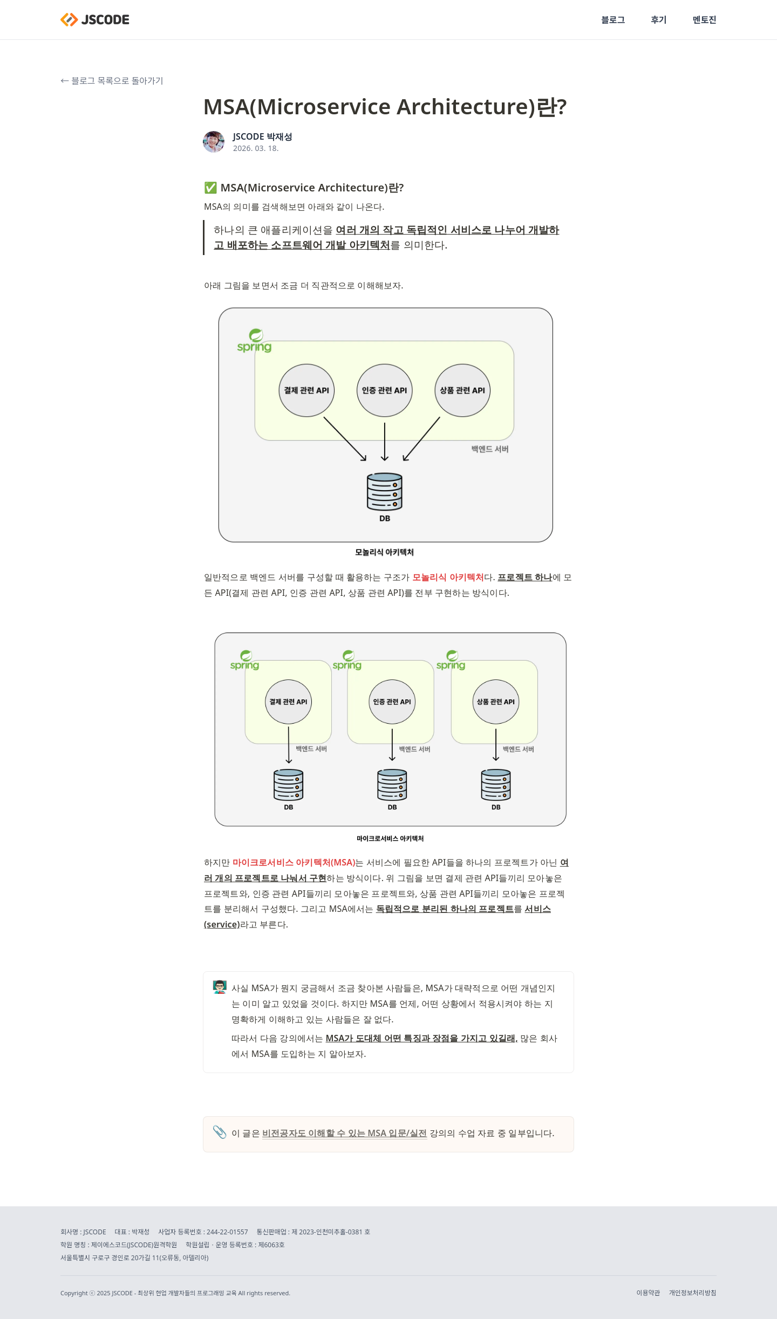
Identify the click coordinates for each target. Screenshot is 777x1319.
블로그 (613, 20)
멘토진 (705, 20)
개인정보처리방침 (693, 1293)
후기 (658, 20)
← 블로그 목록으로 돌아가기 (111, 81)
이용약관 (648, 1293)
